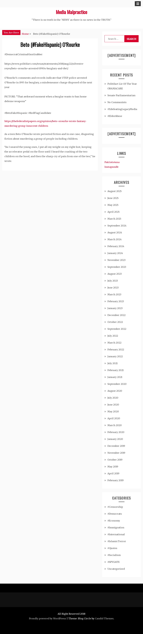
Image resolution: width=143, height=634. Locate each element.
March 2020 (114, 425)
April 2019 (113, 473)
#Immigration (115, 527)
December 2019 (116, 445)
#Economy (113, 520)
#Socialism (114, 555)
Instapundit (111, 166)
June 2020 (113, 404)
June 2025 (113, 198)
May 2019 (112, 466)
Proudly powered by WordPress (47, 618)
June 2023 (113, 287)
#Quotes (112, 548)
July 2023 (112, 280)
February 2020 (115, 432)
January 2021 (114, 377)
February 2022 (115, 349)
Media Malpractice (71, 11)
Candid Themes (104, 618)
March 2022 (114, 342)
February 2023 (115, 301)
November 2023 (116, 260)
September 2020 (117, 383)
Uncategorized (116, 568)
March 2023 (114, 294)
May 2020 (113, 411)
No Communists (117, 102)
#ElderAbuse (114, 116)
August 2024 (114, 232)
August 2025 (114, 191)
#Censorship (115, 506)
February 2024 (115, 246)
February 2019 (115, 480)
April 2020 (113, 418)
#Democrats (114, 513)
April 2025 (113, 211)
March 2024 (114, 239)
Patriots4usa (111, 162)
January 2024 (115, 253)
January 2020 (115, 439)
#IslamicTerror (116, 541)
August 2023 (114, 273)
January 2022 (115, 356)
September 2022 (116, 328)
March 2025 (114, 218)
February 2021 (115, 370)
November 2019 (116, 452)
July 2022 (112, 335)
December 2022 (116, 315)
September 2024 (116, 225)
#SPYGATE (113, 561)
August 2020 (114, 390)
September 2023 (116, 266)
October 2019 (114, 459)
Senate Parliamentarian (121, 95)
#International (116, 534)
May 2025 (112, 204)
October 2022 (115, 322)
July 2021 (112, 363)
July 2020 (112, 397)
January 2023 (115, 308)
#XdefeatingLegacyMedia (122, 109)
